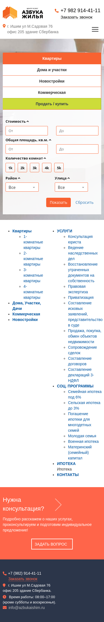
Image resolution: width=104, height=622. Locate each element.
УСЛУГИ (64, 231)
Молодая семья (82, 436)
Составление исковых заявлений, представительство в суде (85, 314)
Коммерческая (26, 314)
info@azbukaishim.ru (27, 607)
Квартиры (22, 231)
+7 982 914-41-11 (80, 10)
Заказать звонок (76, 17)
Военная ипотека (83, 441)
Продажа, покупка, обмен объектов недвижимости (85, 336)
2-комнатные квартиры (33, 258)
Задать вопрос (51, 544)
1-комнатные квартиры (33, 242)
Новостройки (25, 319)
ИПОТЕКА (66, 463)
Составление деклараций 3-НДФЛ (81, 375)
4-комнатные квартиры (33, 292)
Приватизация (80, 297)
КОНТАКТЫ (68, 474)
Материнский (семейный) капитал (80, 452)
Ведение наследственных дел (83, 253)
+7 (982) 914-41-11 (24, 573)
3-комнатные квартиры (33, 275)
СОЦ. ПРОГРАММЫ (75, 386)
